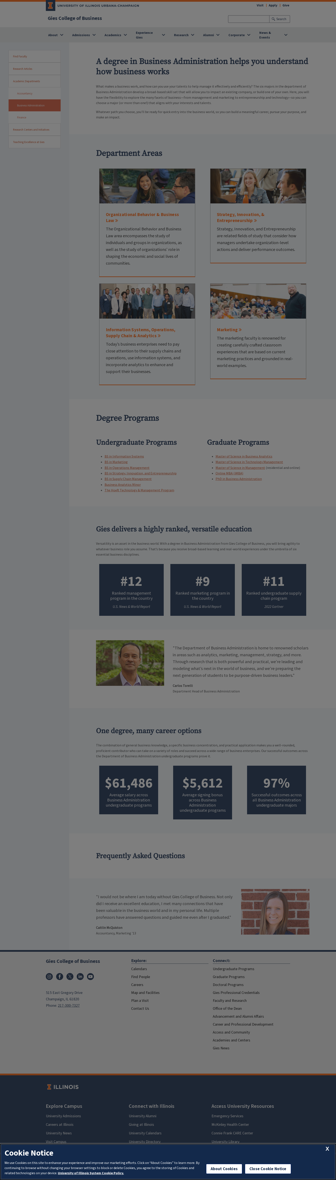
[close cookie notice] (327, 1149)
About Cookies (224, 1168)
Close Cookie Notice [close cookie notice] (267, 1168)
